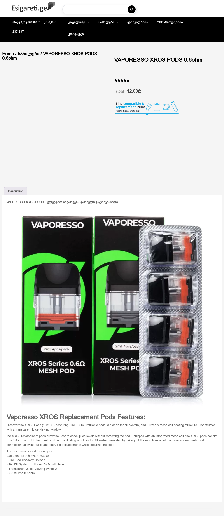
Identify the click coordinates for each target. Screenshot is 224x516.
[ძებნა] (132, 9)
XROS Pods (33, 425)
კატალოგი (79, 22)
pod (127, 436)
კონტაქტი (76, 34)
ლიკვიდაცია (137, 22)
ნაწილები (108, 22)
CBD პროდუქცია (170, 22)
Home (8, 53)
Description (15, 191)
